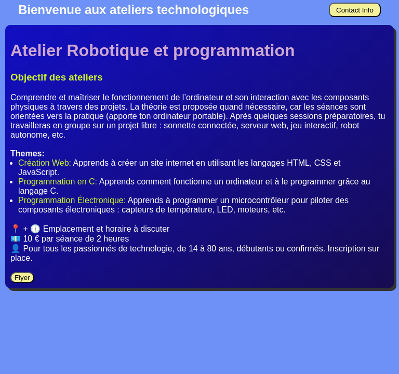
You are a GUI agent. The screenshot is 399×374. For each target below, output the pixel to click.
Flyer (22, 278)
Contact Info (355, 10)
